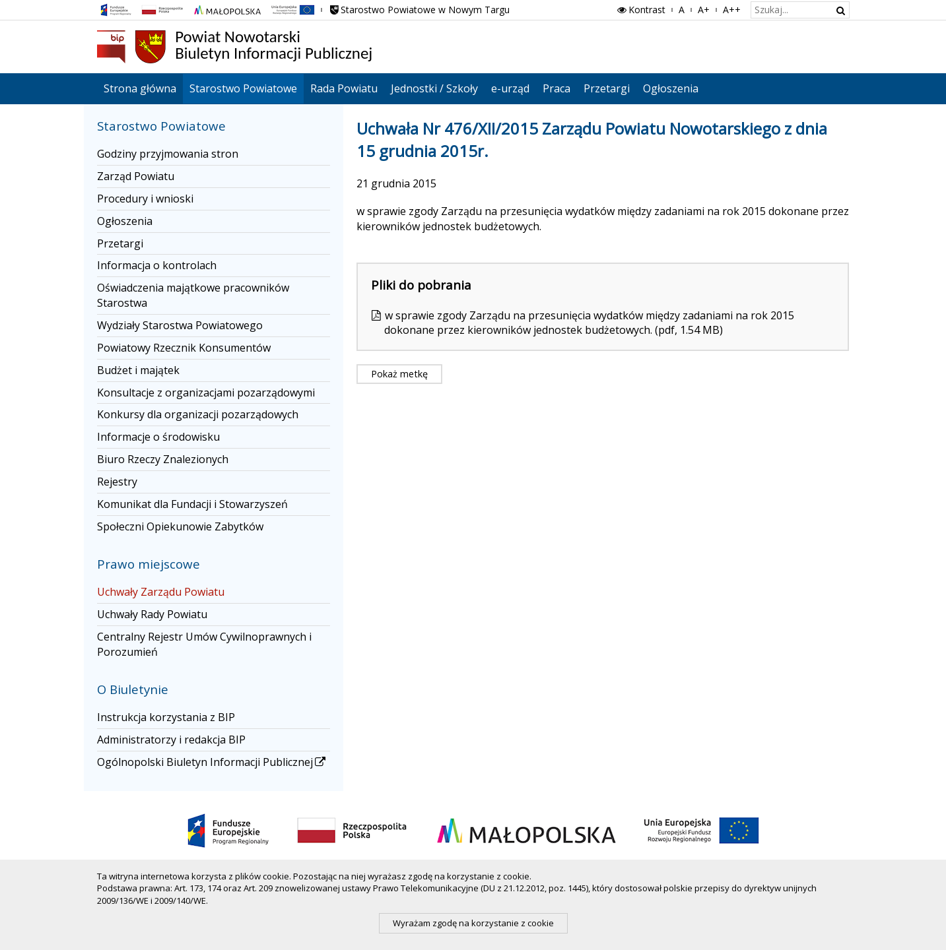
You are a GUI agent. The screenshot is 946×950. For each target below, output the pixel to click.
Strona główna (140, 88)
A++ (732, 9)
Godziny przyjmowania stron (167, 153)
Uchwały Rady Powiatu (152, 614)
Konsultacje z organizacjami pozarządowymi (206, 392)
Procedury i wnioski (145, 198)
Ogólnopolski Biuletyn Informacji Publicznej (212, 762)
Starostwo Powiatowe (243, 88)
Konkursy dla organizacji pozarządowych (197, 414)
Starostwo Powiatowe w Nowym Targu (419, 9)
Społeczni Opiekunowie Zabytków (180, 526)
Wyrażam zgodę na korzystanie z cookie (473, 923)
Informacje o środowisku (158, 436)
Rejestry (117, 481)
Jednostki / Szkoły (434, 88)
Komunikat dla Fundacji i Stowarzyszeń (192, 504)
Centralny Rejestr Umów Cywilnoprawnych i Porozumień (204, 644)
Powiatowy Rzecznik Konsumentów (184, 347)
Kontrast (640, 9)
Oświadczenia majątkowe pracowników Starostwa (193, 295)
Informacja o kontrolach (157, 265)
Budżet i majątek (138, 370)
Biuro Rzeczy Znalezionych (162, 459)
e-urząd (510, 88)
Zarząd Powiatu (135, 176)
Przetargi (607, 88)
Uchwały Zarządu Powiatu (160, 592)
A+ (704, 9)
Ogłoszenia (670, 88)
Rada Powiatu (344, 88)
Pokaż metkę (399, 373)
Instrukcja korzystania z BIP (166, 717)
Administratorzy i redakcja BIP (171, 739)
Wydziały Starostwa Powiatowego (180, 325)
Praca (556, 88)
